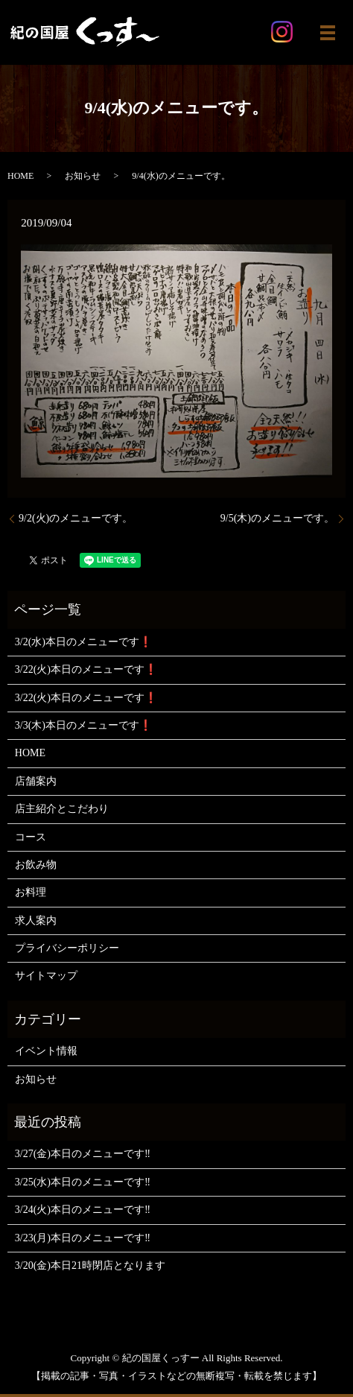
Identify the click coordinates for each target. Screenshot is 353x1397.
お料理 (30, 892)
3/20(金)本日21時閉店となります (90, 1265)
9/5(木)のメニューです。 (277, 518)
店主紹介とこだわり (62, 808)
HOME (20, 176)
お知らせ (83, 176)
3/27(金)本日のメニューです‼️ (82, 1153)
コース (30, 837)
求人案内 (36, 920)
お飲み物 (36, 864)
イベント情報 (46, 1051)
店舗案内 (36, 781)
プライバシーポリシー (67, 948)
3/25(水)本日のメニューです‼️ (82, 1182)
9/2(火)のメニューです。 (76, 518)
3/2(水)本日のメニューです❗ (83, 641)
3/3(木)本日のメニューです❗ (83, 725)
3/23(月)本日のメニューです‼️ (82, 1238)
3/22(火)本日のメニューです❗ (86, 669)
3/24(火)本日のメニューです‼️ (82, 1209)
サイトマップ (46, 975)
